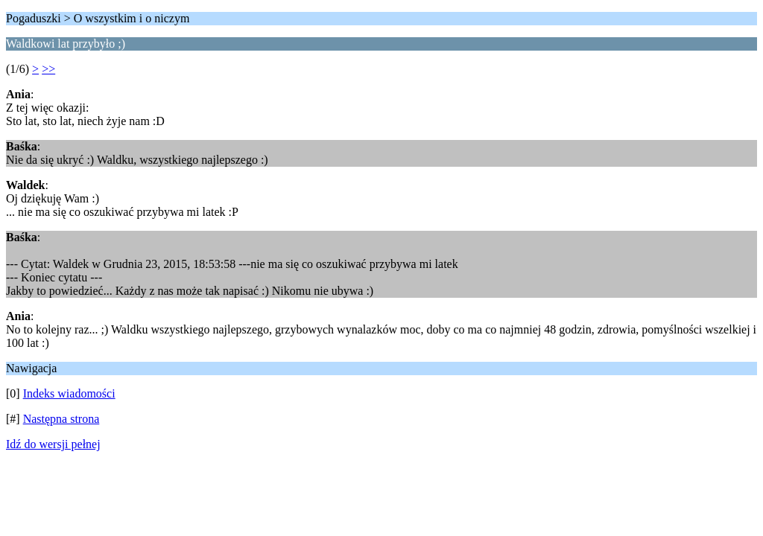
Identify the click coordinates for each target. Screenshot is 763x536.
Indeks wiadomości (69, 393)
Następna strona (61, 418)
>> (48, 69)
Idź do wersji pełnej (53, 444)
